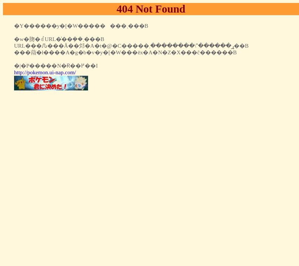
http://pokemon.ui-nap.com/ (45, 72)
